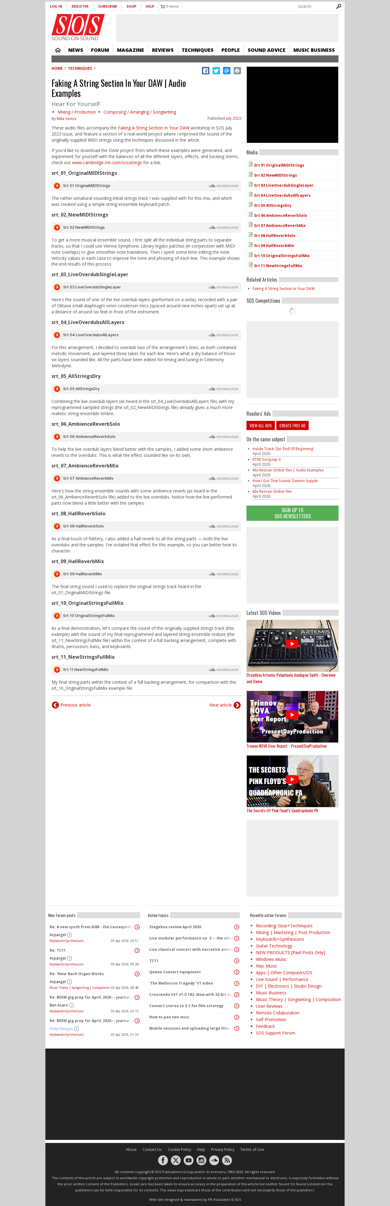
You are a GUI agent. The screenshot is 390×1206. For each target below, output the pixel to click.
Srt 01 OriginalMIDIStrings (279, 165)
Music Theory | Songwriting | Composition (80, 988)
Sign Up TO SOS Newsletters (293, 513)
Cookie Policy (179, 1149)
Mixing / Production (77, 112)
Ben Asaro (59, 1005)
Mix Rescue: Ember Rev (272, 491)
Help (150, 6)
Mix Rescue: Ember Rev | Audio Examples (288, 470)
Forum (100, 50)
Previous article (76, 705)
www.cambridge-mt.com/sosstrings (107, 162)
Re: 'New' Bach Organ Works (77, 973)
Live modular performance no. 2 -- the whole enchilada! (192, 938)
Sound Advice (266, 50)
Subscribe (107, 6)
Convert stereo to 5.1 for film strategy (186, 1005)
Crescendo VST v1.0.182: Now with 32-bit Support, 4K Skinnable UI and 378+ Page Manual (192, 994)
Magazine (130, 50)
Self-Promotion (271, 1019)
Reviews (163, 50)
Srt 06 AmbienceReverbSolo (280, 215)
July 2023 (233, 118)
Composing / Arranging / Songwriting (140, 112)
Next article (220, 705)
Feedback (265, 1026)
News (75, 50)
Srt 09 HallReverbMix (274, 245)
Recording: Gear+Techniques (284, 926)
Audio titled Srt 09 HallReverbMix (146, 574)
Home (58, 50)
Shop (131, 6)
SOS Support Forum (275, 1033)
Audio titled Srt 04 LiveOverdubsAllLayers (146, 335)
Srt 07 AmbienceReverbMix (280, 225)
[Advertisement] (292, 565)
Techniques (198, 50)
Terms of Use (252, 1149)
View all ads (261, 425)
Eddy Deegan (61, 1028)
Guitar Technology (274, 946)
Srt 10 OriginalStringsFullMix (282, 255)
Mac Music (266, 966)
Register (80, 6)
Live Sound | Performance (282, 979)
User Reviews (269, 1006)
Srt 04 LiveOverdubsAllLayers (282, 195)
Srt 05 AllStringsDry (273, 205)
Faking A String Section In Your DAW (154, 128)
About (131, 1149)
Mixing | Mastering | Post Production (293, 932)
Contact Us (152, 1149)
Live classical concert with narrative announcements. (192, 949)
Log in (56, 6)
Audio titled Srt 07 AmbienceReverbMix (146, 478)
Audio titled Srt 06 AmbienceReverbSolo (146, 437)
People (231, 50)
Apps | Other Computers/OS (284, 972)
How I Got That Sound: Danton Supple (285, 480)
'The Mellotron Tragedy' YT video (181, 983)
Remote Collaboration (278, 1013)
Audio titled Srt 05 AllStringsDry (146, 389)
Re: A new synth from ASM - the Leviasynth (91, 926)
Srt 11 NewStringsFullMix (278, 265)
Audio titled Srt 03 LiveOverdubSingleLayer (146, 287)
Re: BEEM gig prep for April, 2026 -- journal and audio (93, 997)
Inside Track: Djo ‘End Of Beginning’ (283, 448)
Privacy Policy (222, 1149)
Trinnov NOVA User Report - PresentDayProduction (286, 745)
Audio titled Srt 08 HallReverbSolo (146, 526)
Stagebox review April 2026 (175, 926)
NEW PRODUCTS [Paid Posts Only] (290, 952)
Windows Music (271, 959)
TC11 (153, 960)
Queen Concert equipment (175, 972)
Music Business (314, 50)
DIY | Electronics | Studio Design (288, 986)
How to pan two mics (169, 1017)
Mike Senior (67, 118)
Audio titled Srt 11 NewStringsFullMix (146, 670)
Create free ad (292, 425)
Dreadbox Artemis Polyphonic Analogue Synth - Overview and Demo (290, 678)
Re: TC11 (58, 950)
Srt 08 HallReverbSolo (275, 235)
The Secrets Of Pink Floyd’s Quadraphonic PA (282, 810)
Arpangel (58, 934)
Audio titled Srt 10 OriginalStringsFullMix (146, 616)
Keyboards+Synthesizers (66, 941)
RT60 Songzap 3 (267, 459)
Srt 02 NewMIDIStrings (275, 175)
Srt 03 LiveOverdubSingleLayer (284, 185)
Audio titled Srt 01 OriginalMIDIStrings (146, 186)
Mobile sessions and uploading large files (189, 1028)
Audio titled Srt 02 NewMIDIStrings (146, 227)
